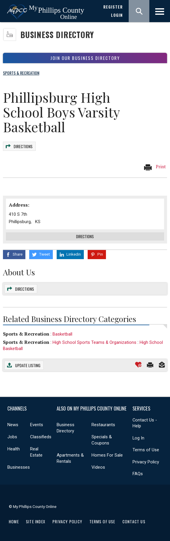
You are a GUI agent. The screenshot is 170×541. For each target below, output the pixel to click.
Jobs (12, 436)
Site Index (35, 521)
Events (36, 424)
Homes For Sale (107, 455)
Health (13, 449)
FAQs (138, 473)
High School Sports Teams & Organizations (94, 342)
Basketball (62, 334)
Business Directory (57, 35)
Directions (23, 146)
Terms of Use (146, 449)
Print (154, 167)
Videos (98, 467)
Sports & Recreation (26, 334)
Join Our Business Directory (85, 58)
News (12, 424)
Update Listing (27, 365)
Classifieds (40, 436)
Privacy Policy (146, 462)
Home (14, 521)
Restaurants (103, 424)
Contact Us (134, 521)
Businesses (18, 467)
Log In (138, 438)
